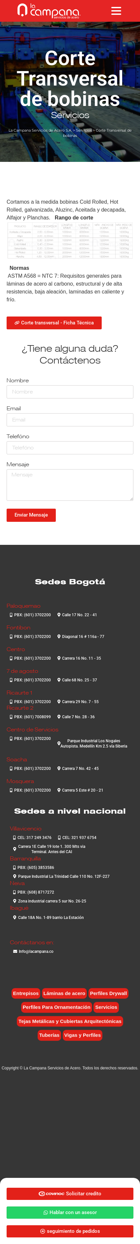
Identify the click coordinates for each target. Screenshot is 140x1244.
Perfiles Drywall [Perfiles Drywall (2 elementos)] (108, 997)
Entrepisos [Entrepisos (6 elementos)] (26, 997)
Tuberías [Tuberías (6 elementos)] (49, 1039)
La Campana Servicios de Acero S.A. (40, 130)
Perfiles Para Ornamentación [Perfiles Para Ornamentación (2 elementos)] (56, 1011)
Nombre (18, 381)
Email (14, 409)
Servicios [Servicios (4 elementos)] (106, 1011)
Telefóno (18, 437)
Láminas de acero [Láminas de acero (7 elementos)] (65, 997)
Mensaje (18, 465)
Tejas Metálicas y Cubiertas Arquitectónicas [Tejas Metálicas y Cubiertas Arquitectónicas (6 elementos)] (70, 1025)
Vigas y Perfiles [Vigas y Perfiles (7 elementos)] (82, 1039)
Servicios (70, 115)
